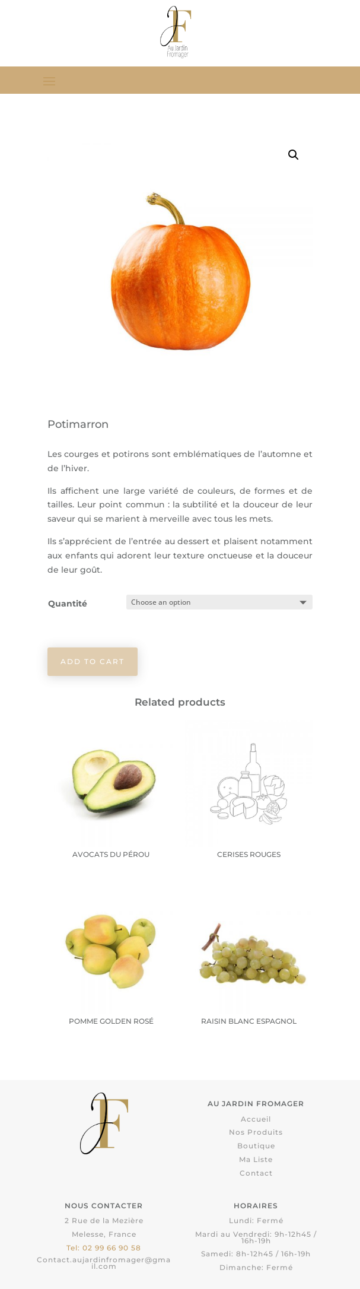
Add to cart (92, 661)
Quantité (67, 603)
